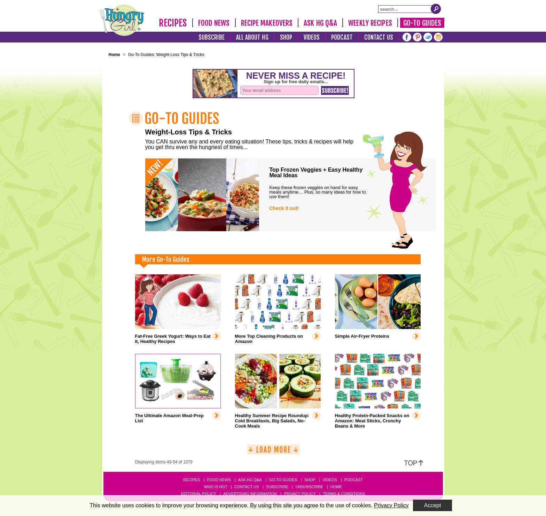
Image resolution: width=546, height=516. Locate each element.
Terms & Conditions (344, 494)
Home (336, 487)
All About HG (252, 37)
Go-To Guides (422, 23)
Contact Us (378, 37)
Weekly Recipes (370, 23)
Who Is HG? (215, 487)
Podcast (342, 37)
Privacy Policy (300, 494)
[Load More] (273, 452)
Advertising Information (250, 494)
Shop (286, 37)
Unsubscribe (309, 487)
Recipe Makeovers (267, 23)
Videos (312, 37)
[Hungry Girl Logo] (122, 20)
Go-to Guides (283, 480)
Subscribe (211, 37)
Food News (214, 23)
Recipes (173, 23)
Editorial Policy (198, 494)
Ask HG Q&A (320, 23)
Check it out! (284, 208)
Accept (432, 505)
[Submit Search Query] (436, 8)
